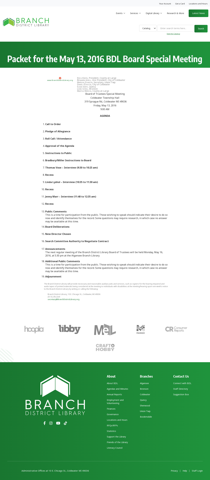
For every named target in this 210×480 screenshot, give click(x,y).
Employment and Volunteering (115, 402)
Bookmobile (146, 416)
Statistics (111, 431)
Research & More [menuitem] (175, 13)
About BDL (112, 383)
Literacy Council (114, 447)
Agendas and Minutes (117, 388)
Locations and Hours (198, 3)
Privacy (174, 470)
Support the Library (116, 436)
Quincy (143, 400)
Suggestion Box (181, 394)
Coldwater (145, 394)
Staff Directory (180, 388)
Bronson (144, 388)
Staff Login (197, 470)
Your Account (165, 3)
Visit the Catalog (173, 34)
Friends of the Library (117, 442)
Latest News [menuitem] (198, 13)
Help (185, 470)
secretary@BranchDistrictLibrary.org (63, 299)
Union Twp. (145, 411)
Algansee (144, 383)
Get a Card (180, 3)
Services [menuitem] (135, 16)
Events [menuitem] (120, 16)
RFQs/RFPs (112, 425)
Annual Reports (114, 394)
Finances (111, 408)
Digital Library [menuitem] (154, 16)
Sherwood (145, 405)
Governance (113, 414)
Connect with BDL (182, 383)
